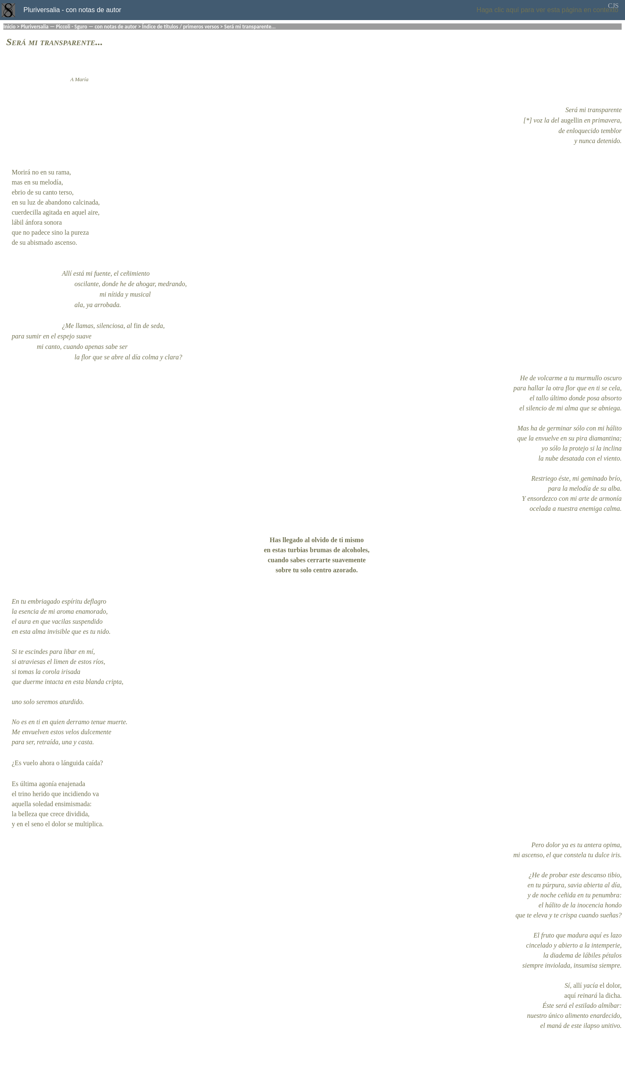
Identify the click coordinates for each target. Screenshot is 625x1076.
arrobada (107, 304)
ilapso (591, 1025)
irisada (70, 671)
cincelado (539, 945)
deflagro (95, 601)
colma (150, 357)
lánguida (72, 762)
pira (581, 438)
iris (615, 854)
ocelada (540, 508)
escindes (36, 651)
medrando (171, 283)
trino (24, 793)
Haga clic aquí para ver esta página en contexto (547, 9)
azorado (344, 570)
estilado (586, 1005)
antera (593, 844)
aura (24, 621)
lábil (17, 222)
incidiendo (77, 793)
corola (50, 671)
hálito (614, 428)
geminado (594, 478)
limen (61, 661)
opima (611, 844)
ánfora (33, 222)
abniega (609, 408)
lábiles (592, 955)
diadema (561, 955)
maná (554, 1025)
